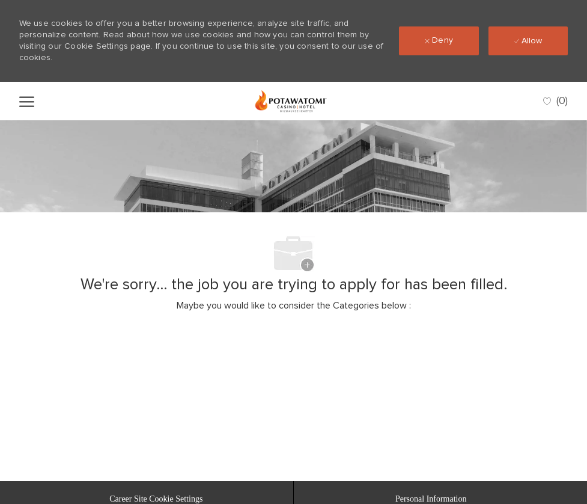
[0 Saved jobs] (555, 101)
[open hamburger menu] (26, 101)
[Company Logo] (291, 101)
